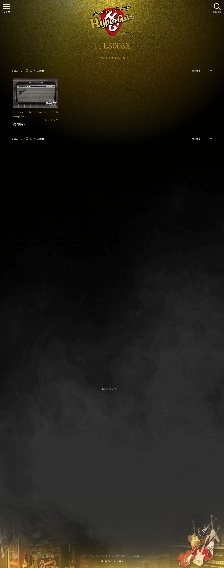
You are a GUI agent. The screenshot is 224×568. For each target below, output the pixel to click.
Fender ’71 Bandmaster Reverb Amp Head (35, 114)
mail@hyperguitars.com (118, 262)
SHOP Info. (112, 274)
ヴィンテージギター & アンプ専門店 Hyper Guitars (112, 556)
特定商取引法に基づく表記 (112, 459)
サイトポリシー (112, 453)
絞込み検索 (37, 71)
